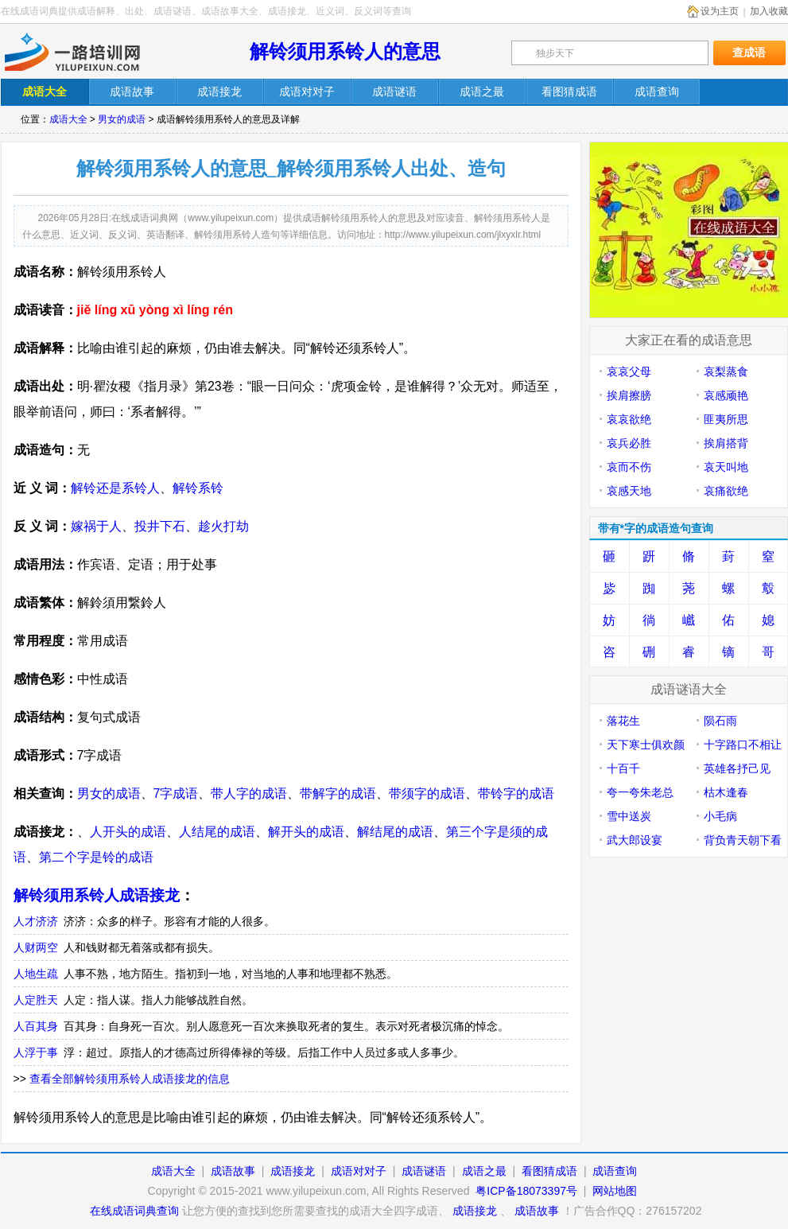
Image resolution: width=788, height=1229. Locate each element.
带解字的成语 (338, 793)
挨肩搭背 (726, 443)
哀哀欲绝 (629, 419)
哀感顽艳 (726, 395)
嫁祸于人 (96, 526)
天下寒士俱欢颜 (646, 744)
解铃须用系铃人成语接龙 (97, 895)
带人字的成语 (249, 793)
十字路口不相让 (743, 744)
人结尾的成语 (217, 831)
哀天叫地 (726, 467)
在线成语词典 (86, 52)
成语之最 (484, 1171)
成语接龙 (292, 1171)
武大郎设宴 (634, 840)
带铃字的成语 (516, 793)
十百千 (623, 768)
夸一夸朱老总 (640, 792)
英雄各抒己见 (737, 768)
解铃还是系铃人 (115, 488)
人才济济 (36, 921)
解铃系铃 (198, 488)
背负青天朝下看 (743, 840)
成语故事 (233, 1171)
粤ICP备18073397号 (528, 1190)
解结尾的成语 (395, 831)
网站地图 (614, 1190)
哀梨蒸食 (726, 371)
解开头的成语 (306, 831)
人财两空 (36, 947)
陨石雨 (720, 720)
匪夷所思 (726, 419)
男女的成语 (122, 119)
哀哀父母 (629, 371)
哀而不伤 (629, 467)
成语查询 (614, 1171)
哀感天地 (629, 490)
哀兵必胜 (629, 443)
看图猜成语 (549, 1171)
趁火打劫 (223, 526)
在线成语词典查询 (134, 1210)
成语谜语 (424, 1171)
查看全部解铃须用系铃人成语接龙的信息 (129, 1078)
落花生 (623, 720)
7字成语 (176, 793)
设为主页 (720, 11)
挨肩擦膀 (629, 395)
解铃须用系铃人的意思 (345, 51)
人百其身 (36, 1026)
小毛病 (720, 816)
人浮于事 (36, 1052)
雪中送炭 (629, 816)
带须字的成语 (427, 793)
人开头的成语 (128, 831)
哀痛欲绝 (726, 490)
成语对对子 (358, 1171)
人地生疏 (36, 973)
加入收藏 (769, 11)
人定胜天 (36, 1000)
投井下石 (159, 526)
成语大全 (68, 119)
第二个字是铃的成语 (96, 857)
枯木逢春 (726, 792)
